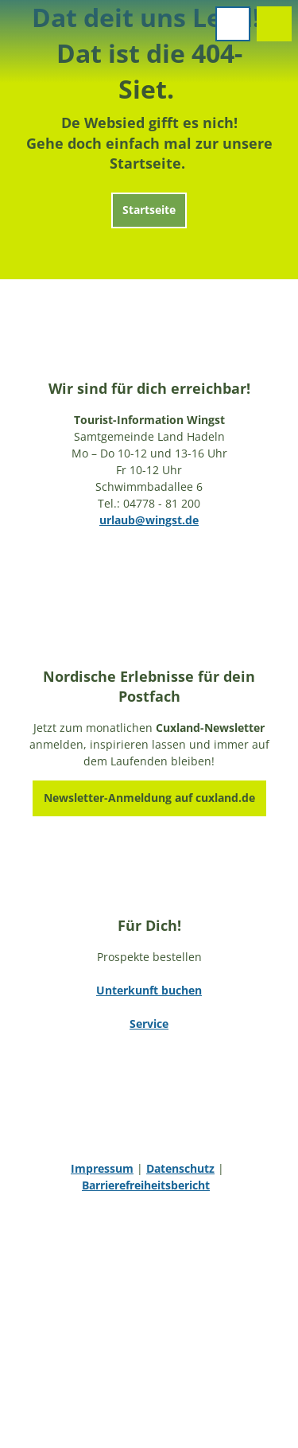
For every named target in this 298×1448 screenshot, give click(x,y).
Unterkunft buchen (149, 990)
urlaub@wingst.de (149, 519)
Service (149, 1023)
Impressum (102, 1168)
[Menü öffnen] (232, 23)
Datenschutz (180, 1168)
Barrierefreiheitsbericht (146, 1185)
